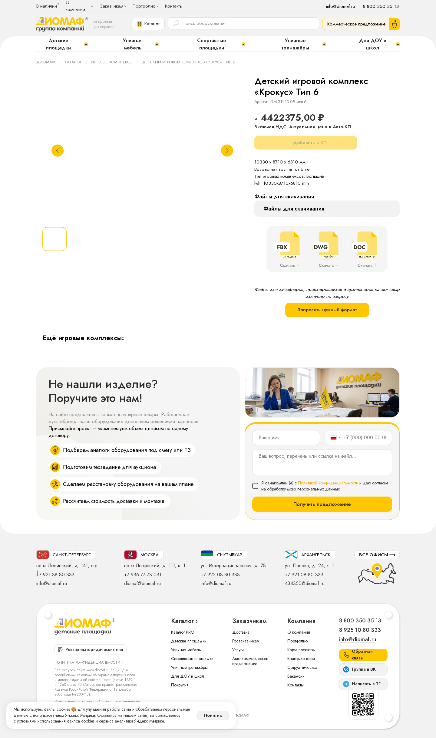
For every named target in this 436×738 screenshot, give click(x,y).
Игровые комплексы (112, 62)
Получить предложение (322, 504)
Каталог (72, 62)
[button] (148, 24)
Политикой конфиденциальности (328, 483)
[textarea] (322, 462)
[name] (286, 437)
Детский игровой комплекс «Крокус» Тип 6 (189, 62)
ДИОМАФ (45, 62)
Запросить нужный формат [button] (327, 309)
